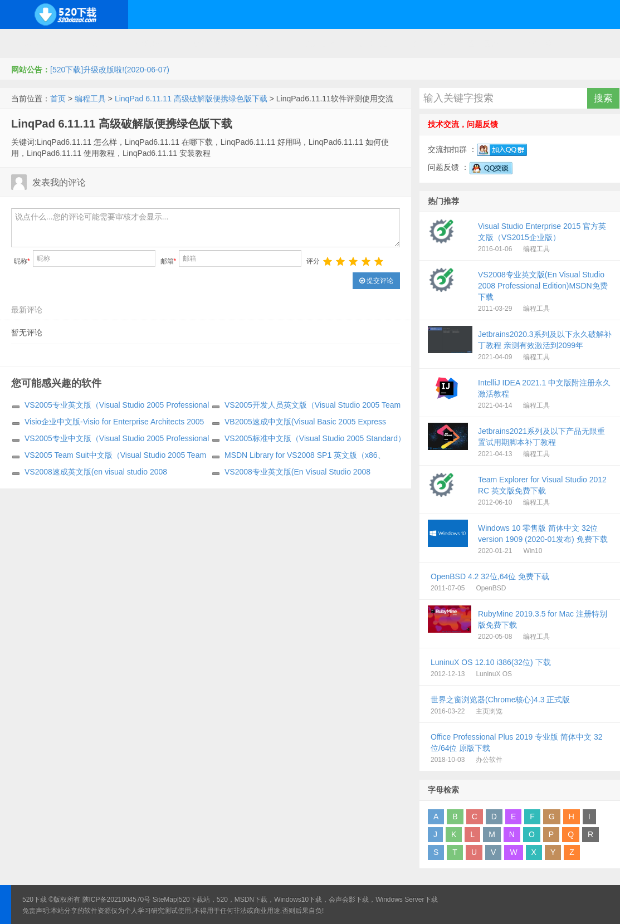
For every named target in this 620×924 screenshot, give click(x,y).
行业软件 (429, 43)
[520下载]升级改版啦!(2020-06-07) (109, 69)
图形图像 (483, 43)
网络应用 (266, 43)
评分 (313, 261)
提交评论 (376, 281)
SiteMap (165, 899)
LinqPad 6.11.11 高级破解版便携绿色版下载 (191, 98)
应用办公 (374, 43)
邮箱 (168, 261)
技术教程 (320, 43)
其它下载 (537, 43)
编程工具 (90, 98)
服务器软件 (208, 43)
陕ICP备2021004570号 (116, 899)
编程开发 (151, 43)
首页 (58, 98)
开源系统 (97, 43)
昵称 (22, 261)
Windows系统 (34, 43)
